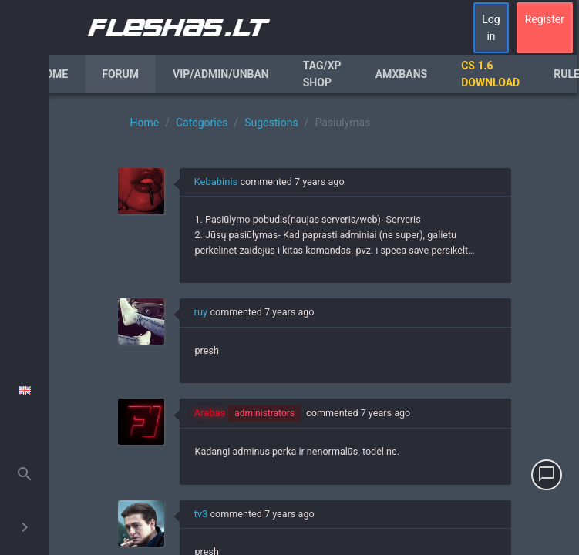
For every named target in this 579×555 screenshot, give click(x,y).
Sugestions (271, 122)
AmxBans (401, 74)
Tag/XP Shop (322, 74)
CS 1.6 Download (490, 74)
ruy (201, 312)
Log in (491, 27)
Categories (201, 122)
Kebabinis (216, 181)
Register (544, 19)
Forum (120, 74)
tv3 (201, 514)
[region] (314, 323)
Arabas (210, 413)
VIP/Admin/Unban (221, 74)
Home (53, 74)
